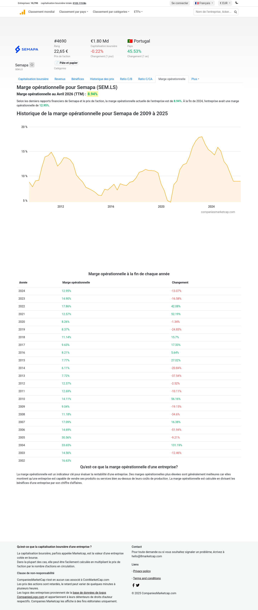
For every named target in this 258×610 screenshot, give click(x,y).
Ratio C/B (126, 79)
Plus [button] (194, 79)
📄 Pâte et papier (66, 63)
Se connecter (179, 3)
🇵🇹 (138, 41)
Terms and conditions (147, 578)
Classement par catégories (110, 11)
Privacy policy (142, 571)
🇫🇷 (203, 3)
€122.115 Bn (79, 3)
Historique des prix (102, 79)
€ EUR (224, 3)
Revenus (59, 79)
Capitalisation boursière (33, 79)
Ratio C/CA (145, 79)
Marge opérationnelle (171, 79)
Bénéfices (77, 79)
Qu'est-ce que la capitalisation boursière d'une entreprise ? (54, 546)
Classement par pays (72, 11)
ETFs (137, 11)
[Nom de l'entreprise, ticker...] (216, 11)
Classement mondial (41, 11)
